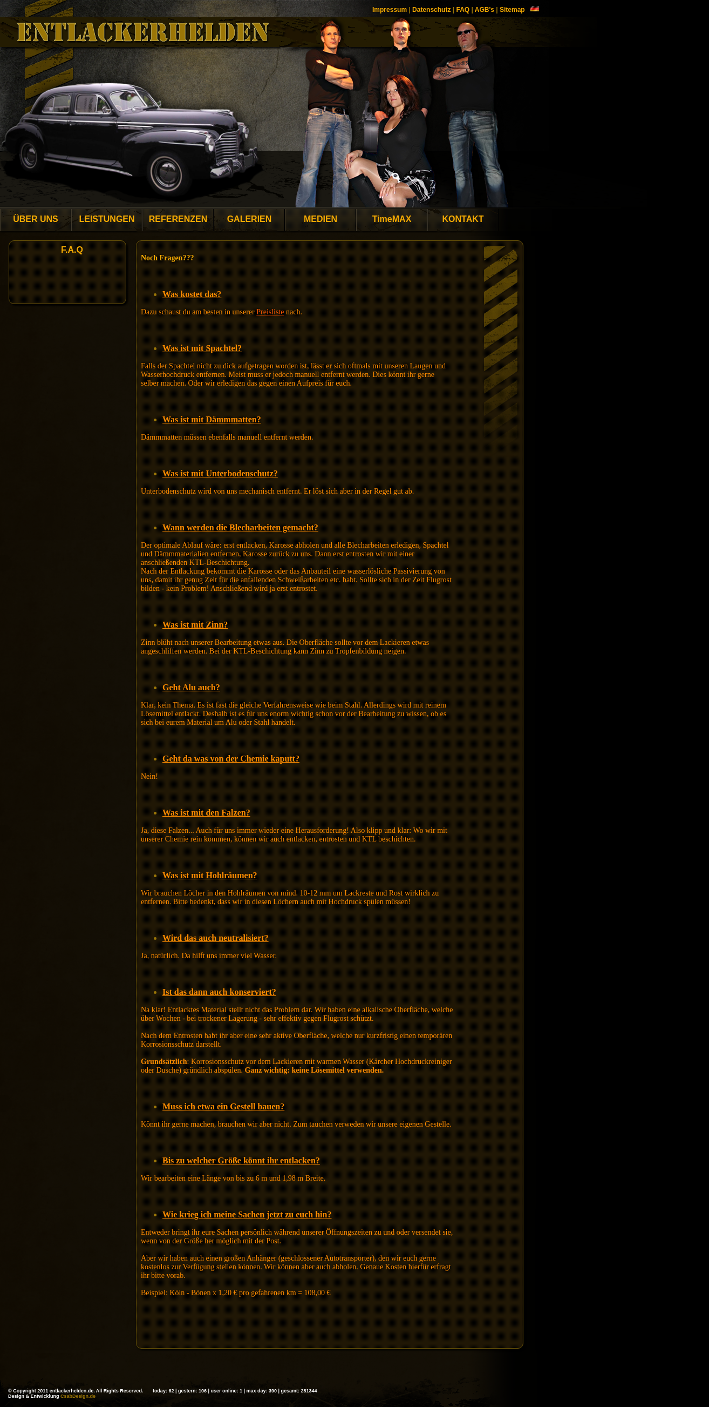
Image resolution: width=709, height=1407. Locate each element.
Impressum (389, 10)
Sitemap (512, 10)
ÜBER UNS (35, 219)
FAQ (462, 10)
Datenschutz (431, 10)
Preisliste (270, 312)
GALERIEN (249, 219)
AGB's (484, 10)
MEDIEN (320, 219)
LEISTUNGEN (106, 219)
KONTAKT (462, 219)
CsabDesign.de (78, 1396)
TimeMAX (392, 219)
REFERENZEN (178, 219)
